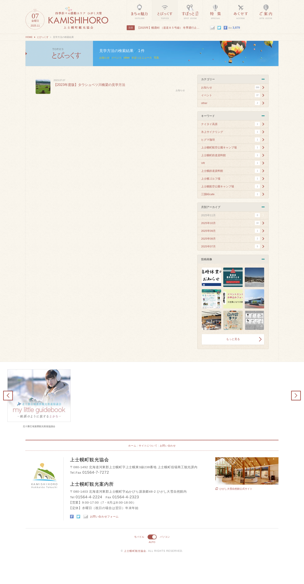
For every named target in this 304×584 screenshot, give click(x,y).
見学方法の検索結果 (59, 53)
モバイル (139, 536)
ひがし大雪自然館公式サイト (235, 488)
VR (203, 163)
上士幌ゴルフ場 (210, 178)
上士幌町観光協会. (136, 550)
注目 (130, 27)
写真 (156, 57)
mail (212, 27)
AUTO (152, 542)
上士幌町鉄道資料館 (213, 155)
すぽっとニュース (142, 57)
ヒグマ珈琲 (208, 139)
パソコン (165, 536)
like (234, 27)
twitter (219, 27)
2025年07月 (208, 246)
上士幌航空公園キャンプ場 (217, 186)
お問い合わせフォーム (101, 516)
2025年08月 (208, 238)
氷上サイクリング (212, 131)
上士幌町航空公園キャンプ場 (219, 147)
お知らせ (104, 57)
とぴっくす (42, 37)
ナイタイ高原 (209, 124)
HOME (29, 37)
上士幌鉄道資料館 (212, 170)
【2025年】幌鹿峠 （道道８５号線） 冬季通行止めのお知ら (168, 27)
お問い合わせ (168, 445)
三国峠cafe (208, 194)
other (127, 57)
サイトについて (148, 445)
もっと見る (233, 339)
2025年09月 (208, 230)
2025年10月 (208, 223)
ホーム (132, 445)
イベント (117, 57)
